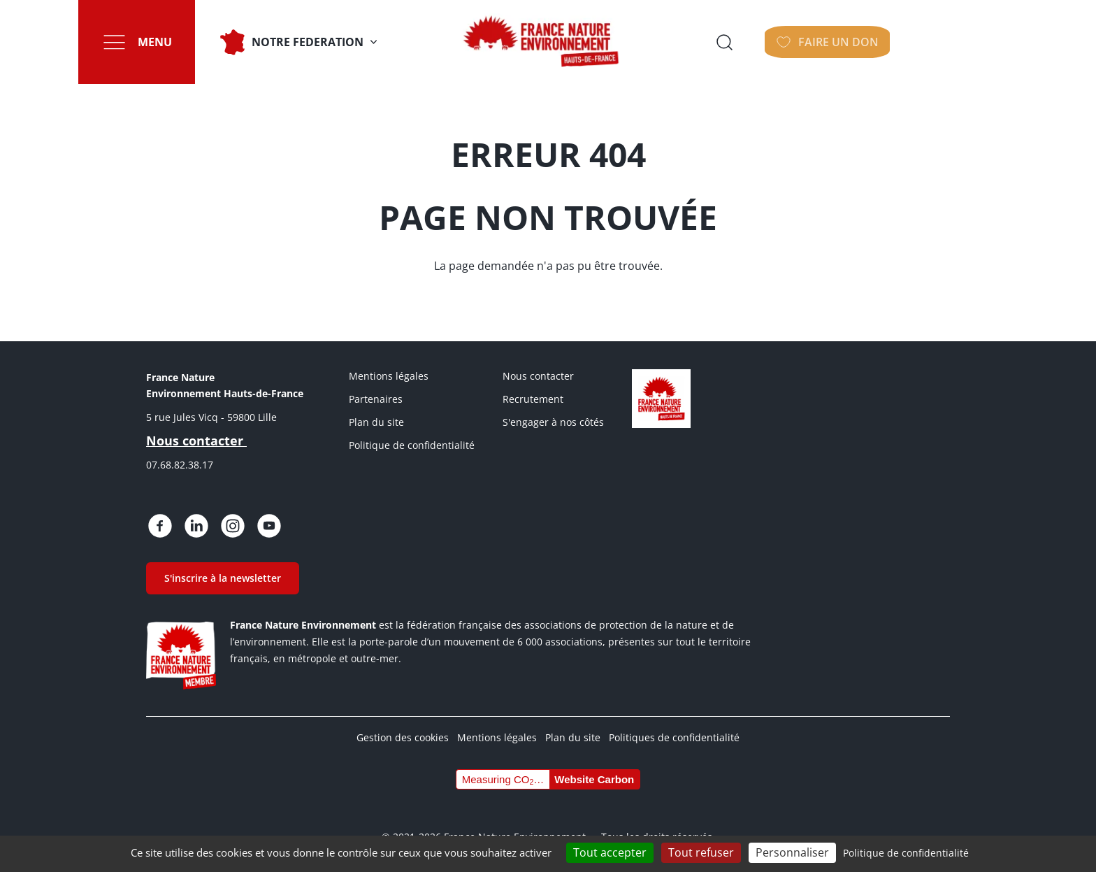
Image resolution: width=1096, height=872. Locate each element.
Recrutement (533, 399)
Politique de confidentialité (412, 445)
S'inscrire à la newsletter (222, 578)
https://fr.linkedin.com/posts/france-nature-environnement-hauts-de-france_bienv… (196, 526)
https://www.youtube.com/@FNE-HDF (269, 526)
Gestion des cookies (402, 737)
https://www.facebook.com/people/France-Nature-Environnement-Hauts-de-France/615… (160, 526)
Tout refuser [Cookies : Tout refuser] (701, 852)
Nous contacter (538, 376)
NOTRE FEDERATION (316, 42)
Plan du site (376, 422)
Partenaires (376, 399)
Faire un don (945, 42)
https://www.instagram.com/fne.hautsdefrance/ (233, 526)
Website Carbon (594, 779)
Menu (163, 42)
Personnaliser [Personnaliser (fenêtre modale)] (792, 852)
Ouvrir (838, 41)
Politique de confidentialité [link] (906, 852)
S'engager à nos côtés (553, 422)
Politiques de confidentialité (674, 737)
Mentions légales (388, 376)
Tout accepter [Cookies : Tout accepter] (610, 852)
